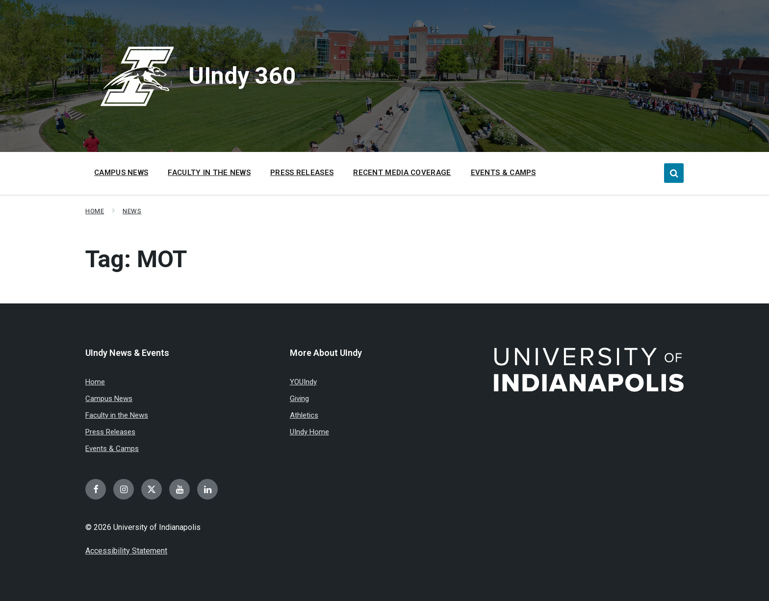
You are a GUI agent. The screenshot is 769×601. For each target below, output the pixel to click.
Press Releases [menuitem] (301, 172)
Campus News (108, 398)
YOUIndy (303, 381)
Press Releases (110, 431)
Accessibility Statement (126, 550)
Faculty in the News (116, 415)
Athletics (304, 415)
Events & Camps (112, 448)
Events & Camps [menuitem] (503, 172)
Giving (299, 398)
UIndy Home (309, 431)
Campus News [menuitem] (121, 172)
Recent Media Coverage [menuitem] (402, 172)
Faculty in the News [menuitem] (209, 172)
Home (94, 211)
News (132, 211)
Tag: (136, 259)
